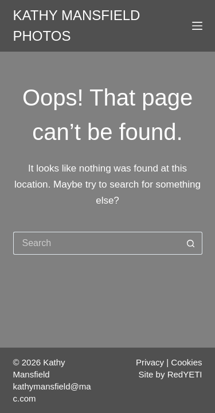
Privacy (150, 362)
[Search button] (190, 243)
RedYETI (184, 374)
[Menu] (197, 26)
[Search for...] (96, 243)
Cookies (186, 362)
